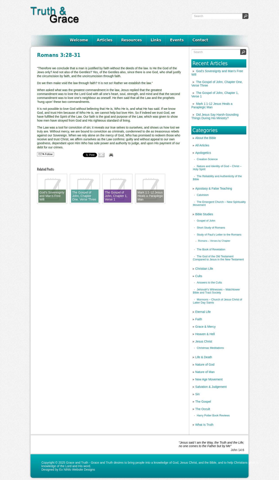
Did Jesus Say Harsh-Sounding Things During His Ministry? (214, 116)
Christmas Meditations (210, 347)
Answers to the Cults (209, 282)
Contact (200, 40)
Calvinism (203, 195)
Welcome (79, 40)
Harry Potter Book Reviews (213, 415)
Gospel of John (206, 220)
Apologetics (203, 152)
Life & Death (203, 357)
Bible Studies (204, 214)
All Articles (202, 145)
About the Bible (205, 138)
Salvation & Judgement (211, 386)
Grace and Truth (77, 462)
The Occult (202, 409)
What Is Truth (204, 424)
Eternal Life (203, 312)
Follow (46, 154)
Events (177, 40)
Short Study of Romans (211, 227)
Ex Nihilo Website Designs (77, 469)
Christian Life (204, 268)
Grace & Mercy (205, 326)
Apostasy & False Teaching (213, 188)
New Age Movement (209, 379)
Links (156, 40)
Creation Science (207, 159)
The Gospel (203, 401)
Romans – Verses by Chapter (214, 240)
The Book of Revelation (211, 249)
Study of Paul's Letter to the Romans (219, 234)
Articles (104, 40)
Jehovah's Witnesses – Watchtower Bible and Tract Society (216, 291)
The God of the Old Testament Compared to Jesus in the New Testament (218, 258)
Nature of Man (205, 372)
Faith (198, 319)
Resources (131, 40)
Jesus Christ (203, 341)
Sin (197, 394)
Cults (198, 276)
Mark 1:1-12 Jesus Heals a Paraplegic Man (211, 105)
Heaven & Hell (205, 334)
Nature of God (204, 364)
